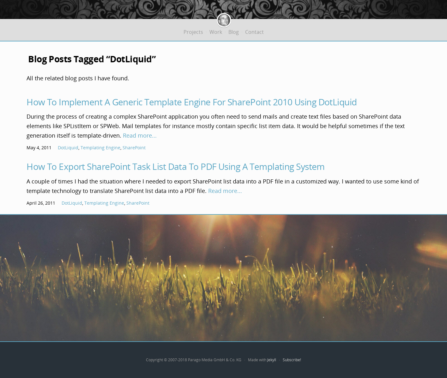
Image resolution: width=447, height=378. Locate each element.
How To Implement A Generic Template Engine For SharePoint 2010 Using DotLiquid (192, 102)
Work (215, 31)
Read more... (140, 135)
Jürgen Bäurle (224, 19)
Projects (193, 31)
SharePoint (134, 148)
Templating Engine (100, 148)
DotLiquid (68, 148)
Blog (233, 31)
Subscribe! (292, 360)
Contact (254, 31)
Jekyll (271, 360)
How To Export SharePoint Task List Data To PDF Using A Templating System (176, 166)
